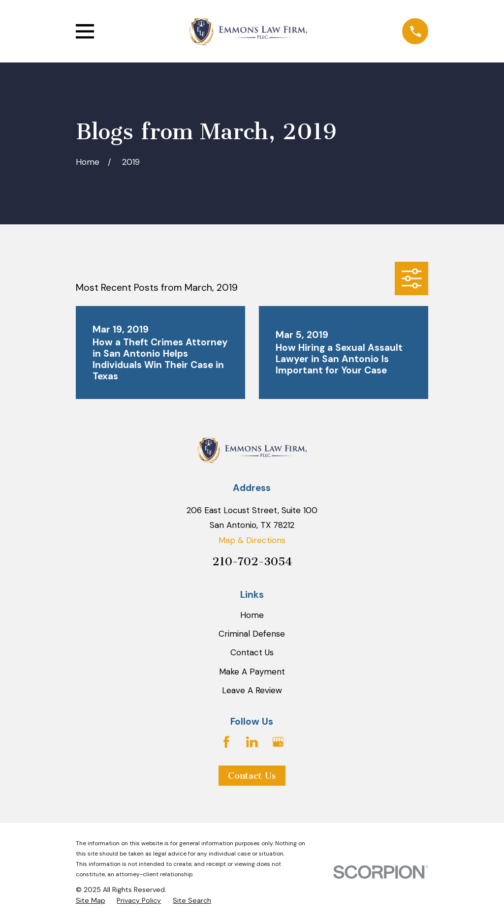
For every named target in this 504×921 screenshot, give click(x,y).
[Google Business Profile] (278, 742)
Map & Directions (252, 540)
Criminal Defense (252, 633)
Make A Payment (252, 671)
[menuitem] (90, 901)
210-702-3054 (252, 561)
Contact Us (252, 652)
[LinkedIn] (252, 742)
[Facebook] (226, 742)
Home (252, 615)
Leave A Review (252, 690)
